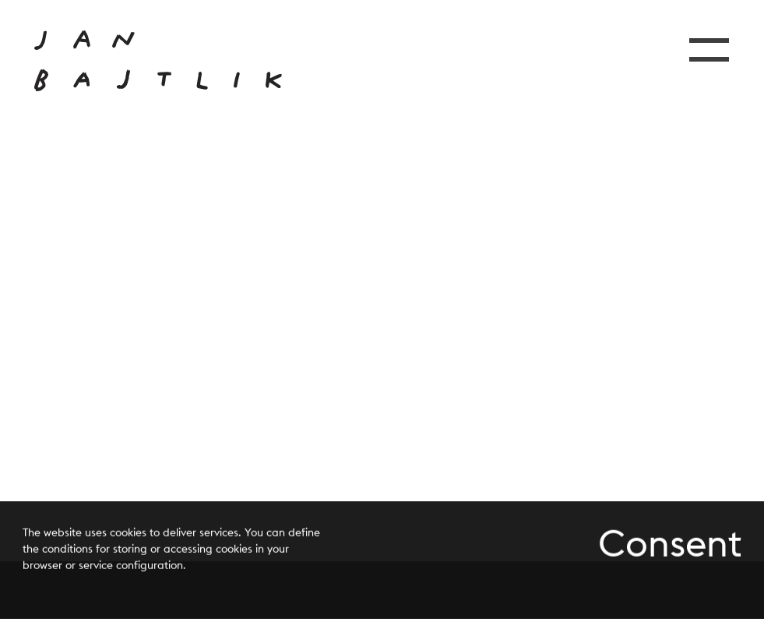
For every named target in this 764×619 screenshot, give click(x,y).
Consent (669, 544)
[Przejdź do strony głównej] (158, 60)
